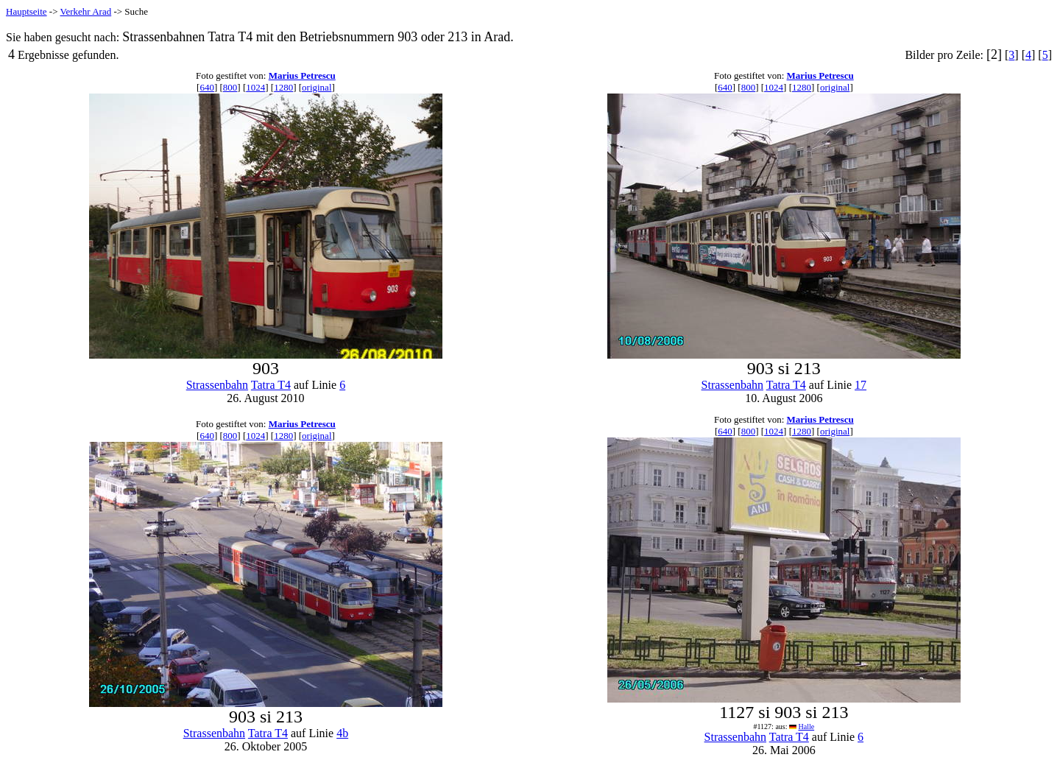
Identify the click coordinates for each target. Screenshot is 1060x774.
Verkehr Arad (86, 11)
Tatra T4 (271, 385)
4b (342, 733)
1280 (283, 87)
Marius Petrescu (302, 75)
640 (206, 87)
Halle (806, 726)
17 (860, 385)
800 (230, 87)
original (316, 87)
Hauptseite (26, 11)
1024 (255, 87)
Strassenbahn (217, 385)
